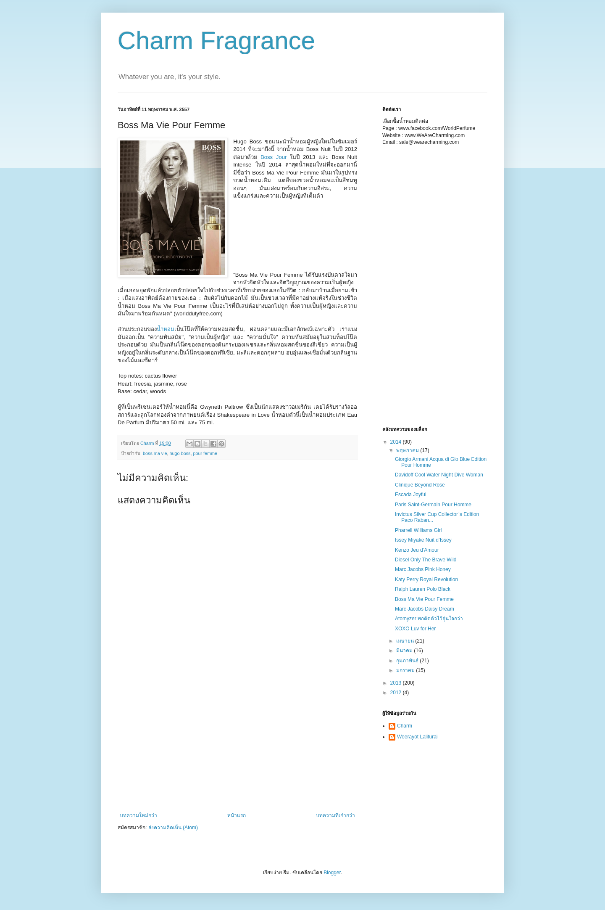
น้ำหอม (165, 329)
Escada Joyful (410, 494)
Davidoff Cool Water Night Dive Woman (439, 475)
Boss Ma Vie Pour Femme (424, 599)
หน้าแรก (236, 815)
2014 (396, 442)
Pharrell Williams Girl (418, 530)
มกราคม (406, 670)
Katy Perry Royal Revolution (426, 579)
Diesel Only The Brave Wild (426, 560)
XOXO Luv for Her (415, 629)
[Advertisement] (275, 242)
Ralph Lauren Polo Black (422, 589)
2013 (396, 683)
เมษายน (405, 641)
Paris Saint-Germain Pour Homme (433, 505)
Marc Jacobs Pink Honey (423, 569)
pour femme (205, 453)
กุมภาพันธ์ (408, 661)
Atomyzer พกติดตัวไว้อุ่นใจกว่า (429, 619)
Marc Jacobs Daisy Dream (424, 609)
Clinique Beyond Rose (420, 485)
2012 (396, 693)
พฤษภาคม (408, 450)
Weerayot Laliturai (417, 737)
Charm (404, 726)
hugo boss (180, 453)
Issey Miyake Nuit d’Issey (423, 540)
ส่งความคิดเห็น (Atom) (173, 828)
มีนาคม (405, 650)
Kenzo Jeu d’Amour (417, 550)
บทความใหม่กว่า (138, 815)
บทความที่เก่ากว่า (335, 815)
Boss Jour (273, 157)
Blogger (332, 873)
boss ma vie (155, 453)
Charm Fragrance (216, 40)
